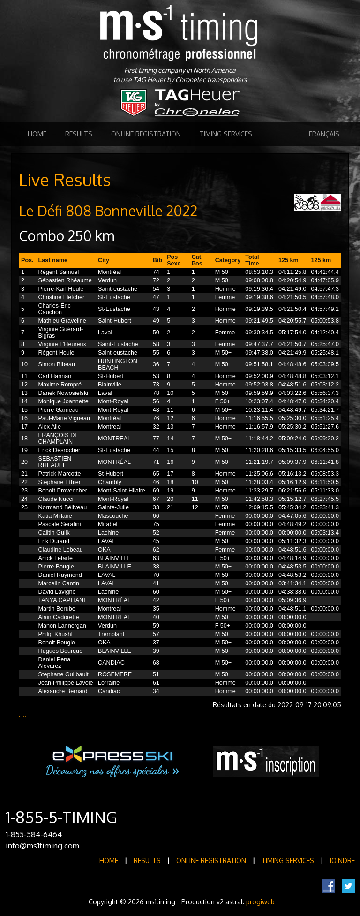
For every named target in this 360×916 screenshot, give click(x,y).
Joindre (342, 860)
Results (78, 134)
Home (37, 134)
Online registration (146, 134)
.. (24, 714)
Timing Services (226, 134)
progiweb (260, 902)
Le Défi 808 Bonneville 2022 (108, 211)
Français (324, 134)
